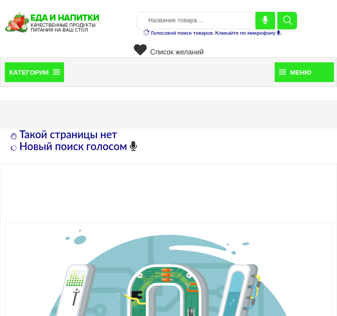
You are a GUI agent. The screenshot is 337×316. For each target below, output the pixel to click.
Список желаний (169, 52)
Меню (295, 72)
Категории (34, 72)
